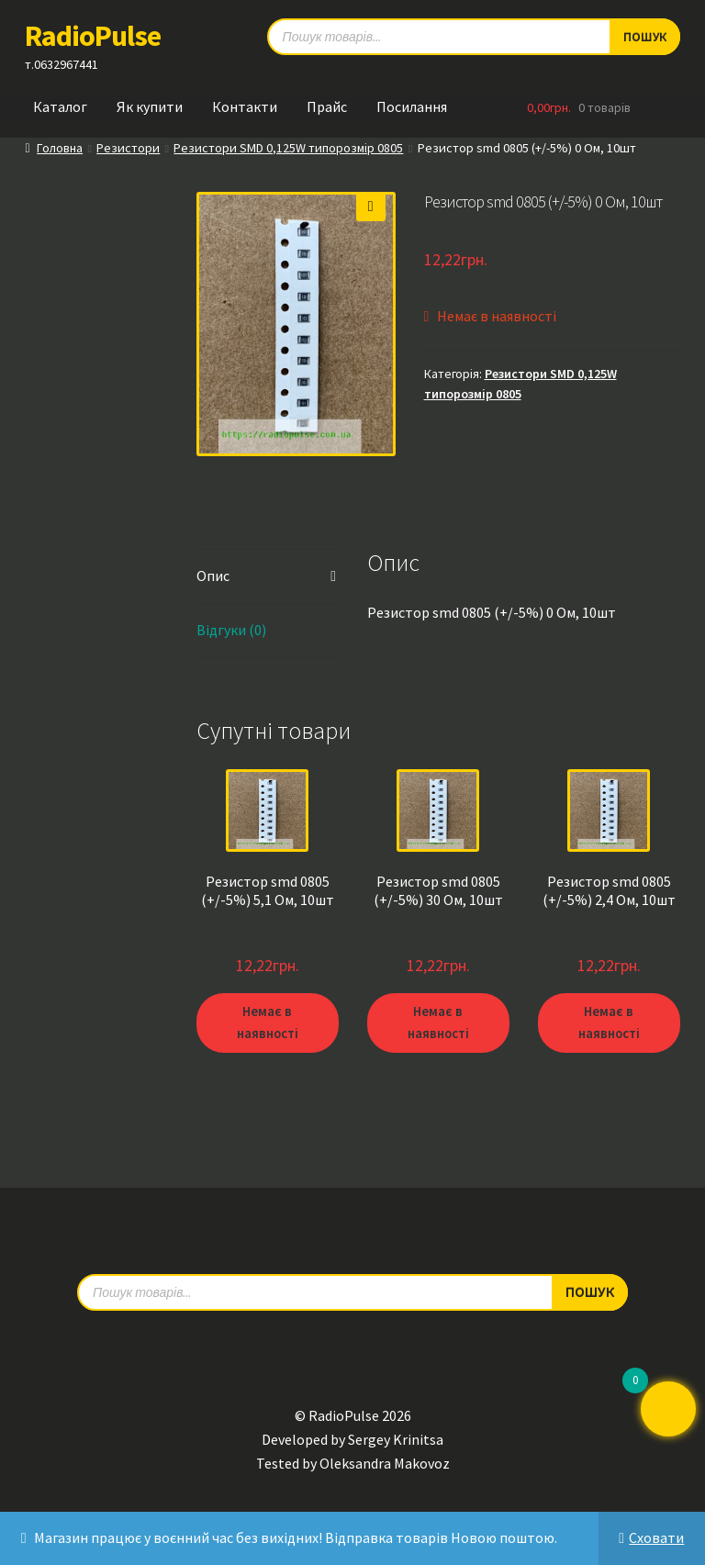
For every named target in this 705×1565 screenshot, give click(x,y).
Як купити (150, 106)
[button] (371, 206)
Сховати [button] (656, 1537)
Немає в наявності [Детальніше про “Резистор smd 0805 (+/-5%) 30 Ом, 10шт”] (438, 1022)
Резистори (128, 148)
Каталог (60, 106)
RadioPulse (93, 35)
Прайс (327, 106)
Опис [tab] (212, 575)
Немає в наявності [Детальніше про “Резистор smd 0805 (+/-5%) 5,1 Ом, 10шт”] (267, 1022)
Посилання (411, 106)
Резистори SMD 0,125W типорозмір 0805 (288, 148)
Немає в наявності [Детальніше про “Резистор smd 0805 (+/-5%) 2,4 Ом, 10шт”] (608, 1022)
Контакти (244, 106)
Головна (60, 148)
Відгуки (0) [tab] (231, 629)
